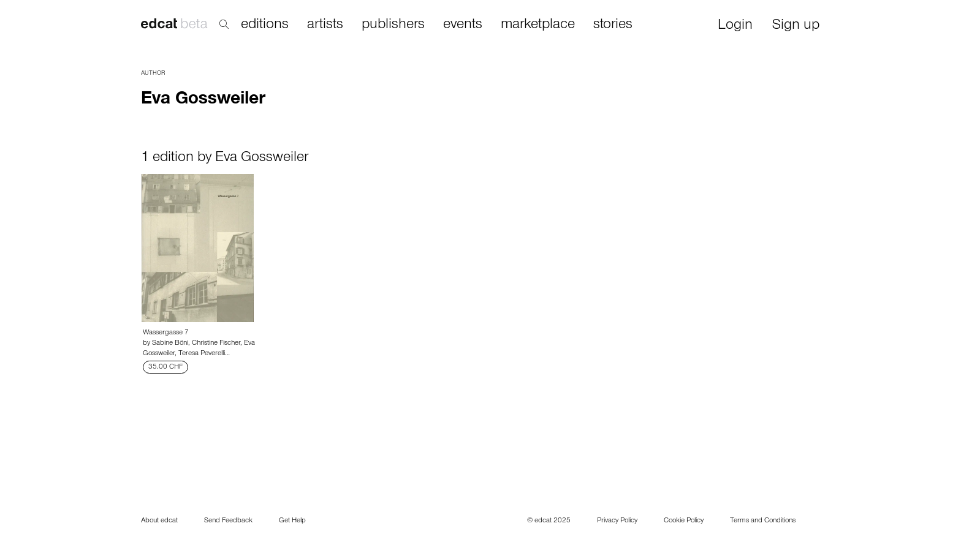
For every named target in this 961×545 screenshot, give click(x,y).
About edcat (159, 521)
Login (735, 26)
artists (325, 25)
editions (265, 25)
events (462, 25)
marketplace (538, 25)
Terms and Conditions (763, 521)
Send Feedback (228, 521)
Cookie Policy (684, 521)
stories (612, 25)
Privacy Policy (617, 521)
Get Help (292, 521)
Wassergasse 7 (166, 333)
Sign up (795, 26)
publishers (393, 25)
